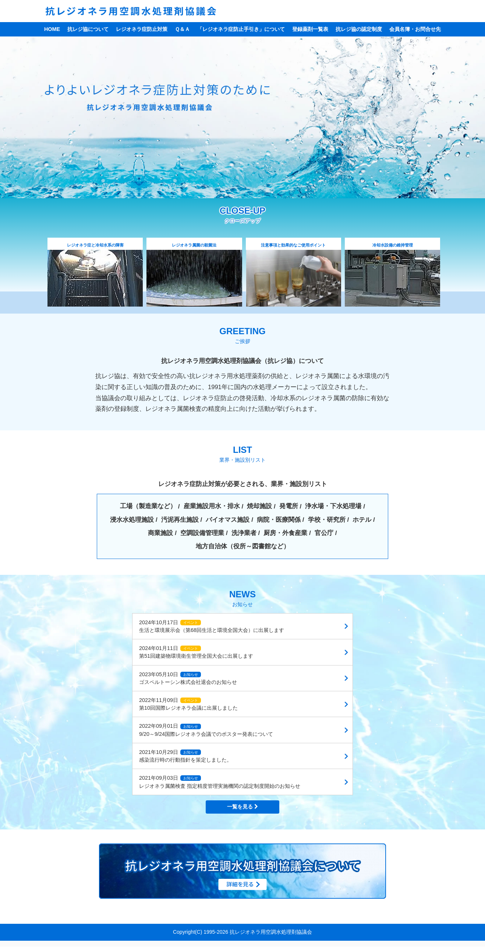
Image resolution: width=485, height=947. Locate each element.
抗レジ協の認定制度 (359, 29)
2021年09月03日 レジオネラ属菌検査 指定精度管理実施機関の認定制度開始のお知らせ (219, 782)
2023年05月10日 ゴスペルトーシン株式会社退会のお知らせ (188, 678)
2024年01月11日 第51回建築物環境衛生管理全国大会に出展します (196, 652)
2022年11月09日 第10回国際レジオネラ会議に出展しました (188, 704)
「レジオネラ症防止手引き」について (241, 29)
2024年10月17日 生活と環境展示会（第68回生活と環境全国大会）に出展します (211, 626)
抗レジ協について (88, 29)
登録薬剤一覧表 (310, 29)
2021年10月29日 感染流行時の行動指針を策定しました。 (185, 756)
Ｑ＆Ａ (182, 29)
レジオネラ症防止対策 (141, 29)
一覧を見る (242, 807)
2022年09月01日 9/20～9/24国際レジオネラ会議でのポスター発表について (206, 730)
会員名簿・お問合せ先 (415, 29)
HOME (52, 29)
